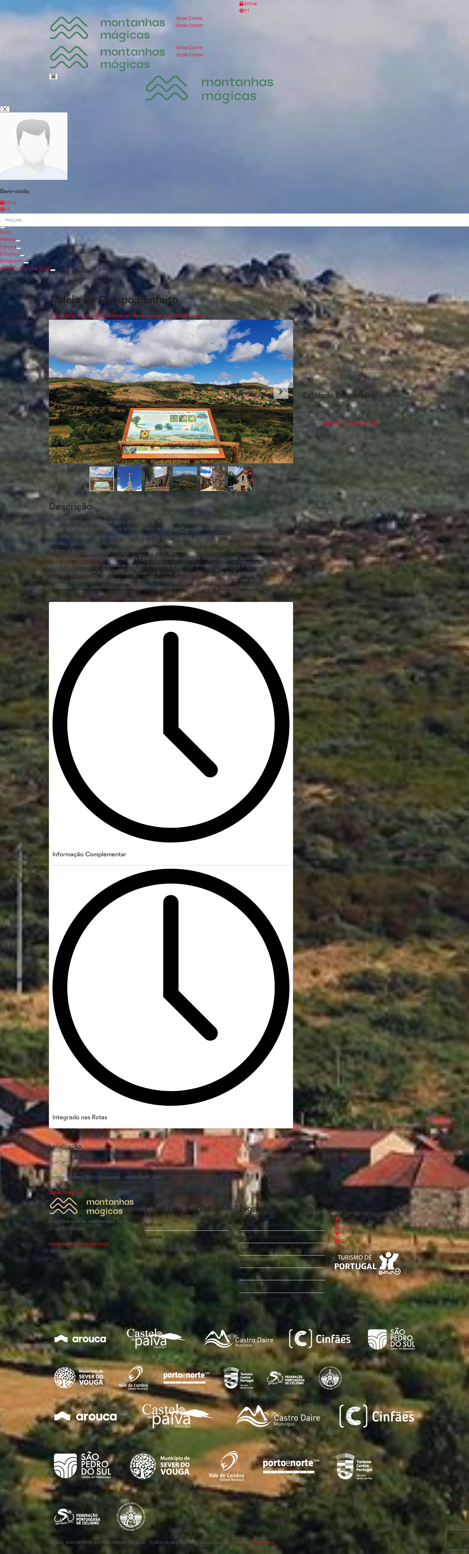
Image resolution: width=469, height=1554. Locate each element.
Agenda (153, 1237)
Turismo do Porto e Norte (268, 1237)
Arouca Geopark (258, 1261)
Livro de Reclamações (264, 1299)
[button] (281, 391)
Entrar (248, 3)
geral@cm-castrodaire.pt (349, 423)
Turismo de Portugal (262, 1224)
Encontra (10, 254)
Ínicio (5, 232)
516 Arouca (251, 1286)
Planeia (7, 239)
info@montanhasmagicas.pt (79, 1244)
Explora (8, 246)
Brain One (264, 1542)
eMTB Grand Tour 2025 (25, 268)
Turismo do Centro (260, 1249)
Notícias (153, 1224)
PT (244, 10)
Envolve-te (11, 261)
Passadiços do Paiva (262, 1274)
